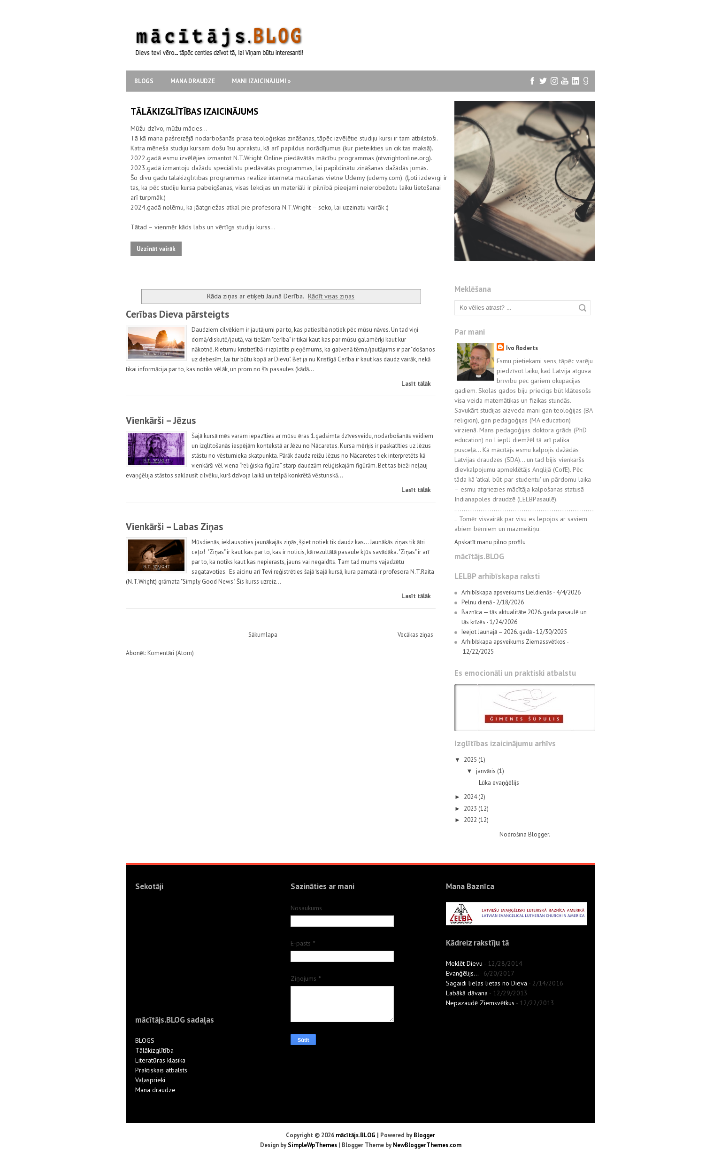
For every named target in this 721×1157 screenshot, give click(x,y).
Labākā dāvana (467, 993)
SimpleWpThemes (312, 1145)
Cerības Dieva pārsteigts (177, 314)
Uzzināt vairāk (156, 249)
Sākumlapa (262, 635)
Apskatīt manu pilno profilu (490, 542)
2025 (471, 760)
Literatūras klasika (160, 1060)
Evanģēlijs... (462, 973)
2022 (471, 820)
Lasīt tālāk (416, 384)
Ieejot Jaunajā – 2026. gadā (496, 632)
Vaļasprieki (150, 1080)
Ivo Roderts (522, 348)
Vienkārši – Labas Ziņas (174, 526)
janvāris (486, 771)
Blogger (538, 834)
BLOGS (144, 1040)
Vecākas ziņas (415, 635)
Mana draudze (192, 81)
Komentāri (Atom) (170, 653)
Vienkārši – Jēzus (161, 420)
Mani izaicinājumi (261, 81)
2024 (471, 797)
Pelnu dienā (476, 602)
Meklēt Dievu (464, 963)
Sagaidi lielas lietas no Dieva (486, 983)
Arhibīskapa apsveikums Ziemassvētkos (513, 642)
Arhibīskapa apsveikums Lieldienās (506, 592)
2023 (471, 809)
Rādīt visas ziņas (331, 295)
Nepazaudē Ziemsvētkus (480, 1003)
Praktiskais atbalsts (161, 1070)
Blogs (143, 81)
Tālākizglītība (154, 1050)
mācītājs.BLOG (356, 1135)
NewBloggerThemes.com (427, 1145)
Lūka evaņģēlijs (499, 783)
